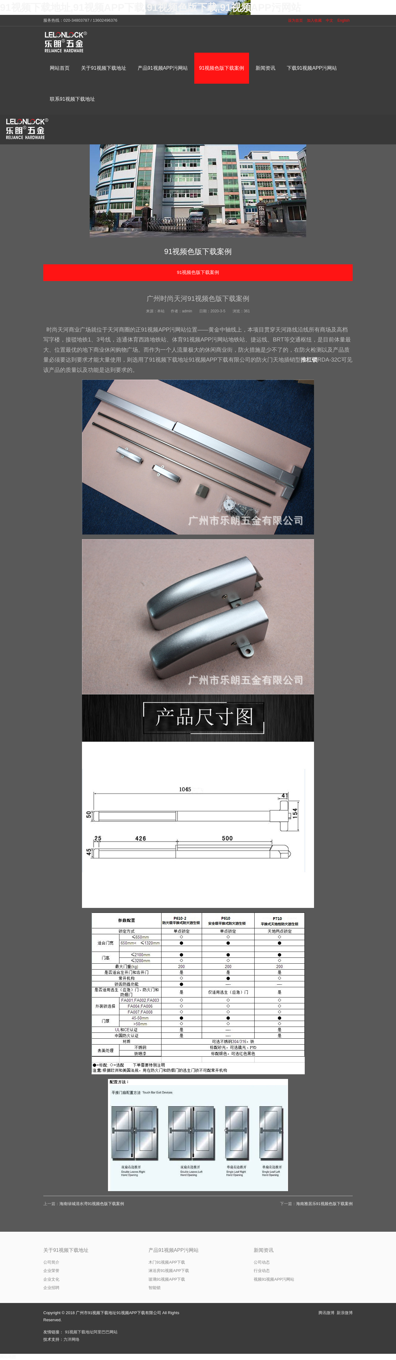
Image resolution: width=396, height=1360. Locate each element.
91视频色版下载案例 (198, 272)
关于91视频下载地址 (65, 1250)
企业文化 (51, 1279)
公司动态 (262, 1262)
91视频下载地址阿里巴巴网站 (91, 1332)
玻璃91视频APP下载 (166, 1279)
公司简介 (51, 1262)
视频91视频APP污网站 (274, 1279)
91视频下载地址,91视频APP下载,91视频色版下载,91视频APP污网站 (150, 7)
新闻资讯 (263, 1250)
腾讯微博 (326, 1312)
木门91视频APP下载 (166, 1262)
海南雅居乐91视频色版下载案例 (324, 1203)
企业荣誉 (51, 1270)
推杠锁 (309, 360)
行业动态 (262, 1270)
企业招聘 (51, 1287)
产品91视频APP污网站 (173, 1250)
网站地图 (8, 1356)
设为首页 (295, 20)
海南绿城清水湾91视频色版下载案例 (91, 1203)
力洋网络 (71, 1339)
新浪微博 (345, 1312)
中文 (329, 20)
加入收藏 (314, 20)
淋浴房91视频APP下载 (168, 1270)
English (344, 20)
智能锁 (154, 1287)
